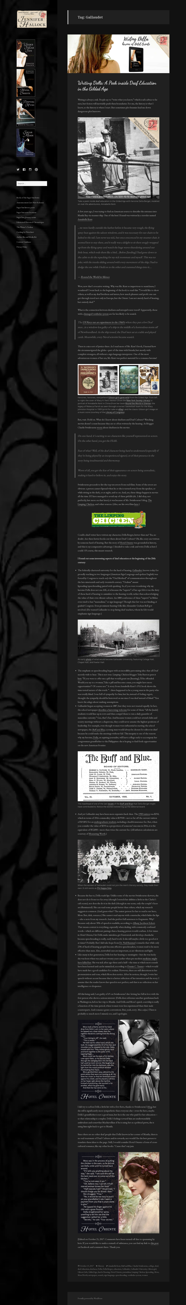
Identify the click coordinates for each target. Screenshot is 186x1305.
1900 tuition (144, 814)
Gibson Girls (83, 1272)
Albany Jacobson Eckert (144, 923)
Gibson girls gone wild (118, 397)
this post (155, 1243)
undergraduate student (105, 821)
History (101, 1266)
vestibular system (134, 1275)
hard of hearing (104, 1272)
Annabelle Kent (85, 219)
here (136, 504)
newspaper (92, 1275)
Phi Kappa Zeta (104, 888)
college (151, 1266)
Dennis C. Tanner (135, 966)
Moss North (83, 1275)
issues (111, 803)
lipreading (149, 1272)
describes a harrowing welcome (112, 709)
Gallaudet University (139, 1269)
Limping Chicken (138, 1272)
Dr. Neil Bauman (127, 942)
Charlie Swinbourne (140, 1266)
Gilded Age (92, 1272)
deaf (156, 1266)
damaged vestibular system (96, 313)
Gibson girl (152, 1269)
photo (88, 659)
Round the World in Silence (95, 277)
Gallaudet (137, 570)
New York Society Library (138, 400)
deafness (93, 1269)
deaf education (83, 1269)
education (117, 1269)
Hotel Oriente (126, 542)
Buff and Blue (126, 803)
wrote (99, 427)
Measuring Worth (97, 833)
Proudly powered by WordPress (90, 1298)
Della (95, 737)
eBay (120, 409)
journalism (127, 1272)
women (145, 1275)
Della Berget (108, 1269)
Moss (156, 1272)
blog (150, 1106)
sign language (109, 1275)
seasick (100, 1275)
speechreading (121, 1275)
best (79, 678)
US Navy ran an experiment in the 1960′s (104, 322)
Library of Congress (115, 412)
